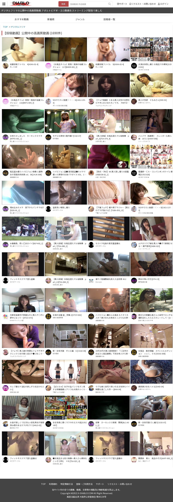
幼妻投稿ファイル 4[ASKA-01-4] (24, 64)
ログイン (164, 3)
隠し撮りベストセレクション (19, 141)
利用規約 (53, 483)
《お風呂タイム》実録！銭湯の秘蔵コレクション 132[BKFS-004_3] (27, 101)
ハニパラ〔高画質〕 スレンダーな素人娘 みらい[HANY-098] (155, 137)
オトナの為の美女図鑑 (60, 106)
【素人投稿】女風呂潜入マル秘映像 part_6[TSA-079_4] (112, 137)
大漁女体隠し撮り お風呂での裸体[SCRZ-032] (155, 65)
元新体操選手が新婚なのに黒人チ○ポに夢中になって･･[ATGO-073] (27, 316)
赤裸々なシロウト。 (145, 103)
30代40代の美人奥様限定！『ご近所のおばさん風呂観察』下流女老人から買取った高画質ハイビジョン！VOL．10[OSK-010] (113, 352)
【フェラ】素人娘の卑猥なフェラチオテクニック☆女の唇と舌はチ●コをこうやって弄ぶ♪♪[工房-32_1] (27, 352)
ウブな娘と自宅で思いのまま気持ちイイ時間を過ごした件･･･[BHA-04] (113, 388)
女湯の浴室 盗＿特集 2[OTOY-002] (67, 315)
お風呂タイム (57, 70)
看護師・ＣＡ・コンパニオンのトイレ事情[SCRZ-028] (155, 173)
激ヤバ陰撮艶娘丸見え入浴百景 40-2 (111, 279)
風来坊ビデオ (100, 392)
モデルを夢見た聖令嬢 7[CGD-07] (67, 135)
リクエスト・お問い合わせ (142, 3)
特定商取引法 (66, 483)
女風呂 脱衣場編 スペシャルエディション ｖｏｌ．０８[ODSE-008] (155, 352)
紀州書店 (56, 139)
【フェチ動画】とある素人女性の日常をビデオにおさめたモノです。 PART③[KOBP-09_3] (113, 101)
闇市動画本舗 (142, 282)
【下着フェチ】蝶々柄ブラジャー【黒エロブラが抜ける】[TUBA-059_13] (113, 209)
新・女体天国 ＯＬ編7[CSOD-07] (152, 422)
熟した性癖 (13, 67)
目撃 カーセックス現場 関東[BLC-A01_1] (112, 424)
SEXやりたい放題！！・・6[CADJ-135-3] (69, 101)
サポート (122, 3)
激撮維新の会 (14, 177)
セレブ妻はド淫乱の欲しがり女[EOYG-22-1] (27, 388)
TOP (43, 483)
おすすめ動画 (22, 19)
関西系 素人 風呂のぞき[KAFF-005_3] (155, 458)
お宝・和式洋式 (101, 177)
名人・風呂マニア (144, 461)
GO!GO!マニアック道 (16, 320)
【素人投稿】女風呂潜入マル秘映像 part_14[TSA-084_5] (69, 280)
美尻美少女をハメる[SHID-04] (151, 386)
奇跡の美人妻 (14, 392)
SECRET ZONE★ (143, 70)
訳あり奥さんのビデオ (145, 320)
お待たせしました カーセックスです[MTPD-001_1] (26, 137)
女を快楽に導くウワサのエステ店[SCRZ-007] (70, 424)
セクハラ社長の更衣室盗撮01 (108, 243)
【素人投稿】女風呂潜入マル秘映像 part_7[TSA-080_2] (69, 244)
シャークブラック (144, 249)
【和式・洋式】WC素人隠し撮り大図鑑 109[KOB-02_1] (113, 173)
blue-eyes (99, 282)
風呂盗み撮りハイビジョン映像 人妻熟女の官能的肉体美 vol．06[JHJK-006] (26, 173)
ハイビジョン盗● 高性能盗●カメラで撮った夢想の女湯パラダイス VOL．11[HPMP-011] (69, 173)
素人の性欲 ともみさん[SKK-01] (152, 100)
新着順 (50, 19)
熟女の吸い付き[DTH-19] (148, 279)
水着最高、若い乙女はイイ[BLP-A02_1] (26, 243)
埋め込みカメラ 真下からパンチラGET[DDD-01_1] (27, 209)
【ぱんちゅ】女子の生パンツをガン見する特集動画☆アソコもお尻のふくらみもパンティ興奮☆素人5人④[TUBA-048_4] (70, 388)
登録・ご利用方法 (84, 483)
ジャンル (80, 19)
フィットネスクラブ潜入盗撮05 (109, 458)
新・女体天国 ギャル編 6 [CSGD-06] (69, 350)
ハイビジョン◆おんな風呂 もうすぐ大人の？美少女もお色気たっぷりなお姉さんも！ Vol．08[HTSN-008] (113, 316)
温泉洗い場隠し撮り (61, 207)
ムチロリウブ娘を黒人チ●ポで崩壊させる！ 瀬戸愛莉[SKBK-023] (155, 244)
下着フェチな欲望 (101, 213)
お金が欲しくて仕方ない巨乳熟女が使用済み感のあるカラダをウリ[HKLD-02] (27, 424)
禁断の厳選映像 (58, 318)
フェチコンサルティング (103, 106)
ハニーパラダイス (144, 141)
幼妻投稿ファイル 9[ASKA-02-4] (110, 64)
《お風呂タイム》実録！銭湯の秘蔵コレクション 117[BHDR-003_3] (70, 65)
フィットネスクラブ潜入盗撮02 (23, 458)
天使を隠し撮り (101, 141)
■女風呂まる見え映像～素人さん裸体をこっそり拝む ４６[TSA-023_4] (70, 459)
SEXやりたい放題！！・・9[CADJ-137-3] (154, 209)
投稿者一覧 (109, 19)
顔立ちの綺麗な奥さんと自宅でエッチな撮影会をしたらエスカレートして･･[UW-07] (155, 316)
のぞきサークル (58, 210)
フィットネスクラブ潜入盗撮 (22, 279)
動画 (63, 3)
